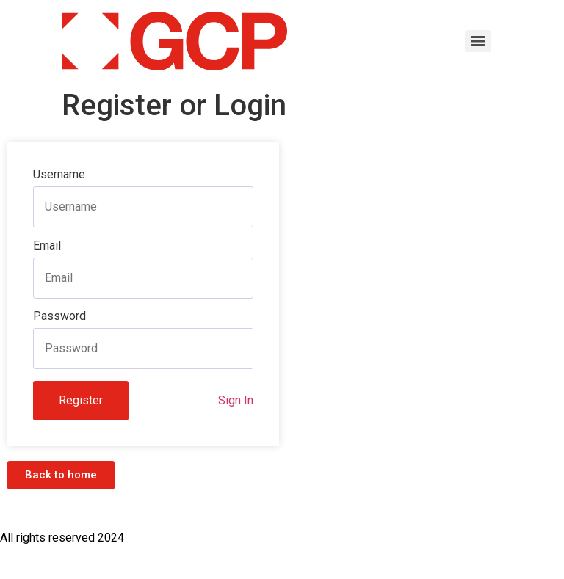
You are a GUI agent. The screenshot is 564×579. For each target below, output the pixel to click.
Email (47, 246)
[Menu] (478, 41)
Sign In (235, 400)
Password (59, 316)
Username (59, 175)
